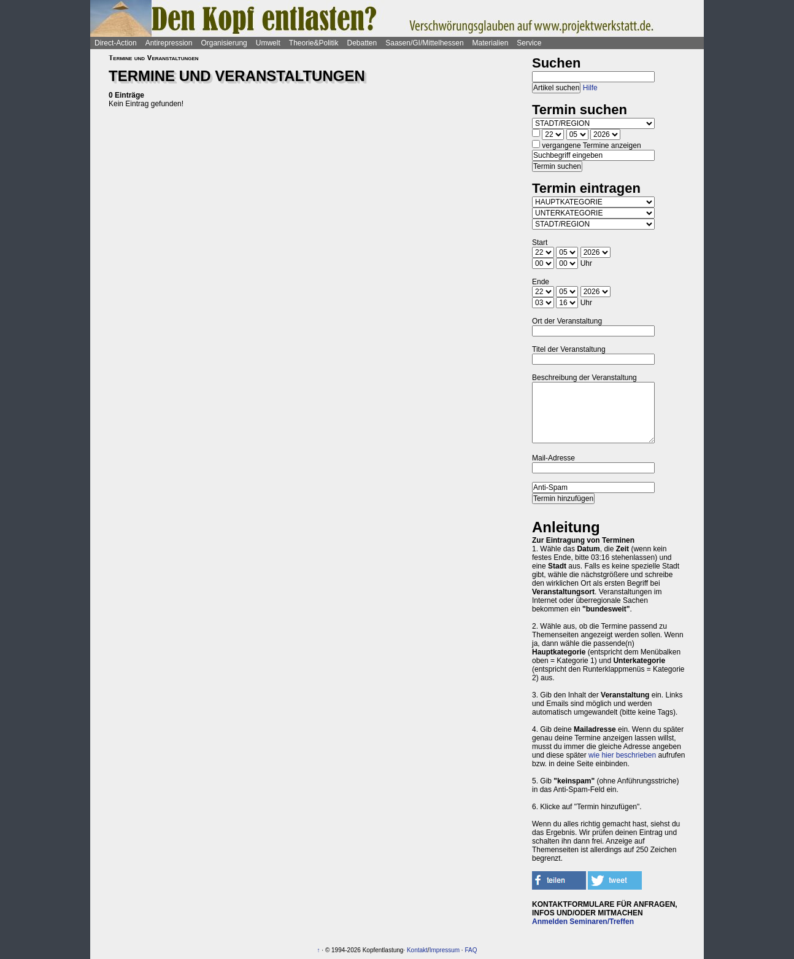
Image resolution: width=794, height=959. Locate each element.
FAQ (470, 950)
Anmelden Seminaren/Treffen (583, 921)
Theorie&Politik (314, 43)
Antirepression (169, 43)
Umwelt (268, 43)
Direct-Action (115, 43)
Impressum (445, 950)
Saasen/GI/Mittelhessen (424, 43)
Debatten (362, 43)
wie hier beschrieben (622, 755)
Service (529, 43)
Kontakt (417, 950)
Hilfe (590, 87)
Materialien (490, 43)
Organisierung (224, 43)
